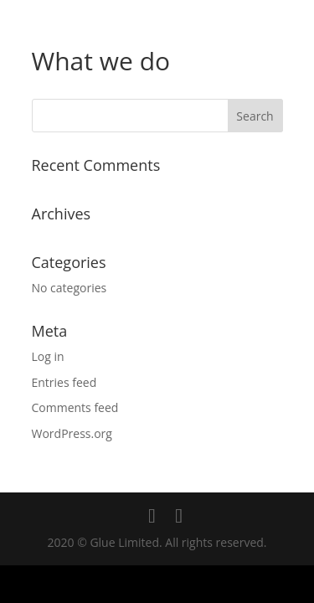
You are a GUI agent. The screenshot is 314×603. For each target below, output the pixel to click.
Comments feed (75, 407)
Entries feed (64, 382)
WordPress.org (72, 433)
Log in (48, 356)
